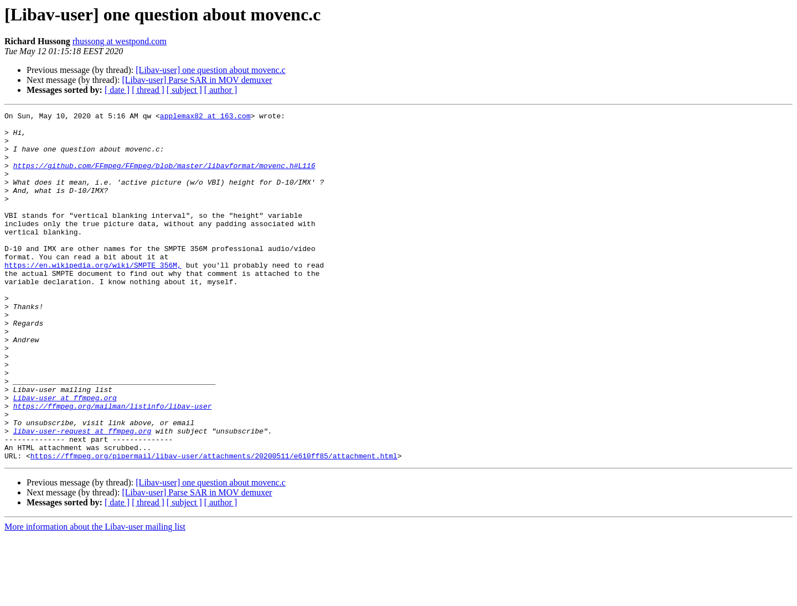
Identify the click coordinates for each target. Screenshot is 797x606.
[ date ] (117, 90)
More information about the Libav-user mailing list (94, 596)
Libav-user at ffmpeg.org (65, 456)
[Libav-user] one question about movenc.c (211, 70)
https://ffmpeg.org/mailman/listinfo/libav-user (112, 466)
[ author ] (220, 90)
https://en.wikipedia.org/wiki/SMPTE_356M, (93, 296)
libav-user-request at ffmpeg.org (82, 495)
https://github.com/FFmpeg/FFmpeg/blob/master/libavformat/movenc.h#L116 (164, 177)
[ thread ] (148, 90)
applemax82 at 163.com (205, 117)
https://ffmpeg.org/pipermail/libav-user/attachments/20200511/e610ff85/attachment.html (213, 525)
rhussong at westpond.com (120, 41)
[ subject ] (184, 90)
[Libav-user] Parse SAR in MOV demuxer (197, 80)
